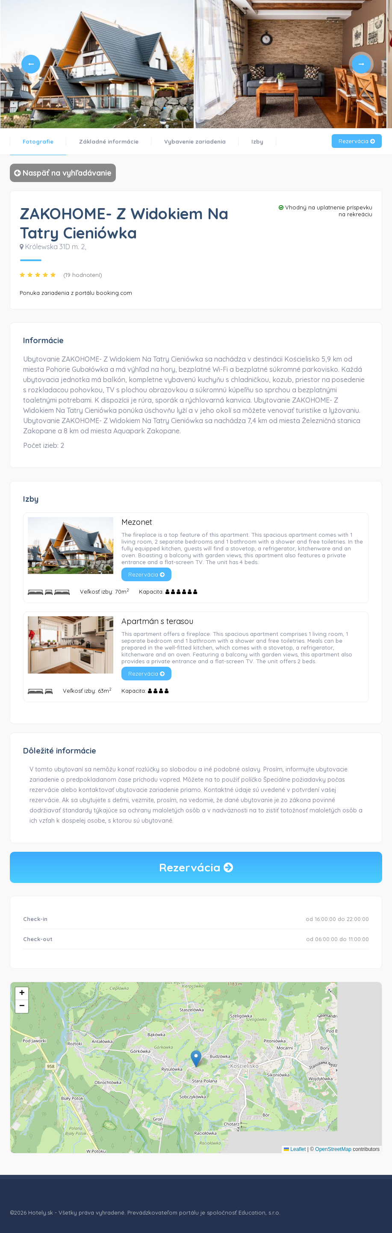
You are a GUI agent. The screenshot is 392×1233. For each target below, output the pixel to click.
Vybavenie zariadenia (195, 141)
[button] (196, 1059)
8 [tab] (212, 108)
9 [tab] (219, 108)
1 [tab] (164, 108)
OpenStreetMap (333, 1149)
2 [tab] (171, 108)
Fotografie (38, 141)
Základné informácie (109, 141)
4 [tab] (185, 108)
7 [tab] (205, 108)
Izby (257, 141)
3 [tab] (178, 108)
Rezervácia (357, 141)
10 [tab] (226, 108)
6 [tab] (198, 108)
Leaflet (295, 1149)
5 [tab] (192, 108)
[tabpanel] (97, 64)
